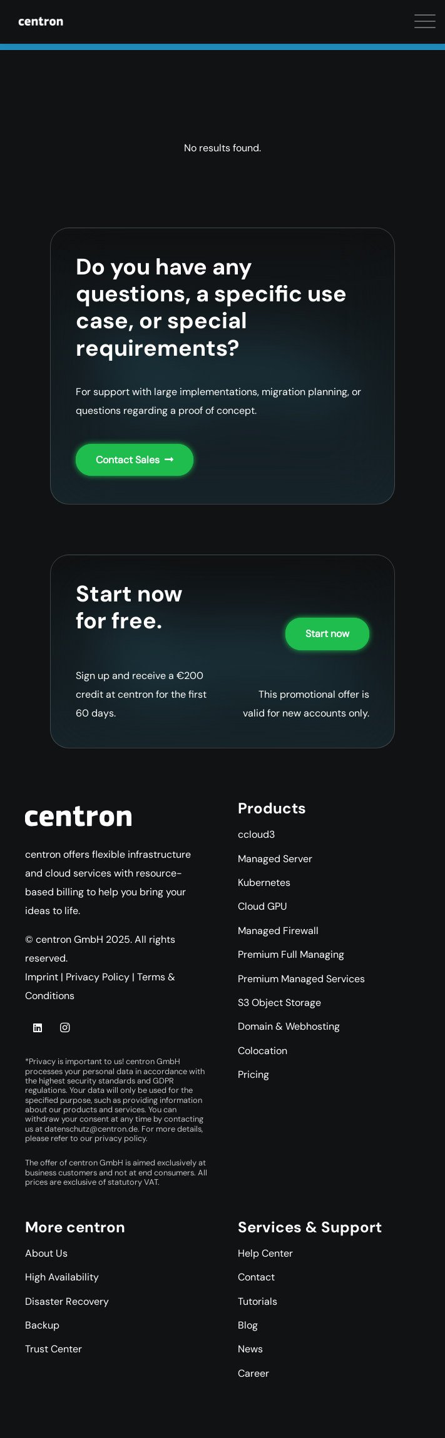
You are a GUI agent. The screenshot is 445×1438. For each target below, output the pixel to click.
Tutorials (257, 1301)
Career (253, 1373)
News (250, 1348)
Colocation (262, 1050)
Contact (256, 1277)
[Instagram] (64, 1027)
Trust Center (53, 1348)
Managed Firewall (278, 930)
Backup (42, 1325)
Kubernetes (264, 882)
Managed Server (275, 858)
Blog (248, 1325)
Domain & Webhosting (289, 1026)
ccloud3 (256, 834)
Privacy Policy (98, 976)
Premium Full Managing (291, 954)
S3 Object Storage (279, 1002)
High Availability (62, 1277)
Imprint (41, 976)
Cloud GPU (262, 906)
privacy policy (120, 1138)
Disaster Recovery (67, 1301)
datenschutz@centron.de (91, 1129)
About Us (46, 1253)
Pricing (253, 1074)
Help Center (265, 1253)
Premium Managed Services (301, 978)
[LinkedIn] (37, 1027)
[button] (19, 25)
